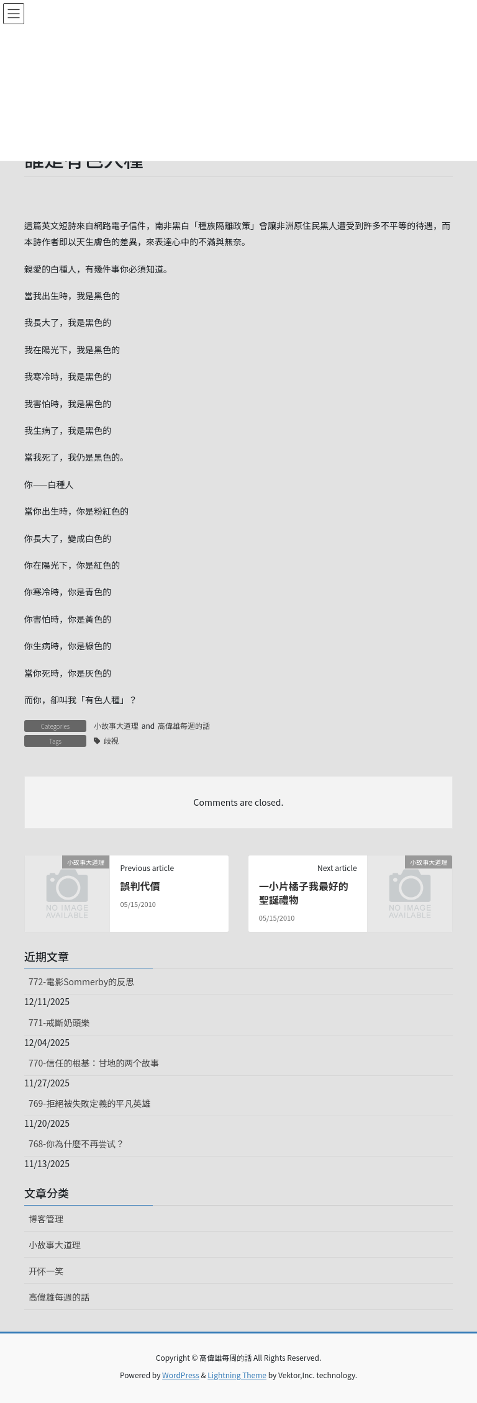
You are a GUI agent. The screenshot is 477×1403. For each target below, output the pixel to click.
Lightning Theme (236, 1374)
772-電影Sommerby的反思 (81, 981)
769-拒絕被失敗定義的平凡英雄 (89, 1103)
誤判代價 (140, 885)
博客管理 (46, 1218)
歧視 (111, 740)
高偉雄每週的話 (184, 725)
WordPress (180, 1374)
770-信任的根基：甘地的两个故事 (94, 1063)
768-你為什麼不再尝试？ (76, 1143)
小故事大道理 (116, 725)
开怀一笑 (46, 1271)
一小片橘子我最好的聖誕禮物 (303, 892)
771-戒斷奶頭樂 (59, 1022)
